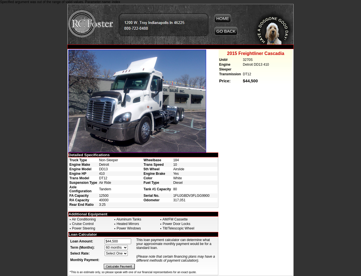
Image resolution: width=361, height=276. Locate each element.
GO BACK (225, 31)
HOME (222, 18)
